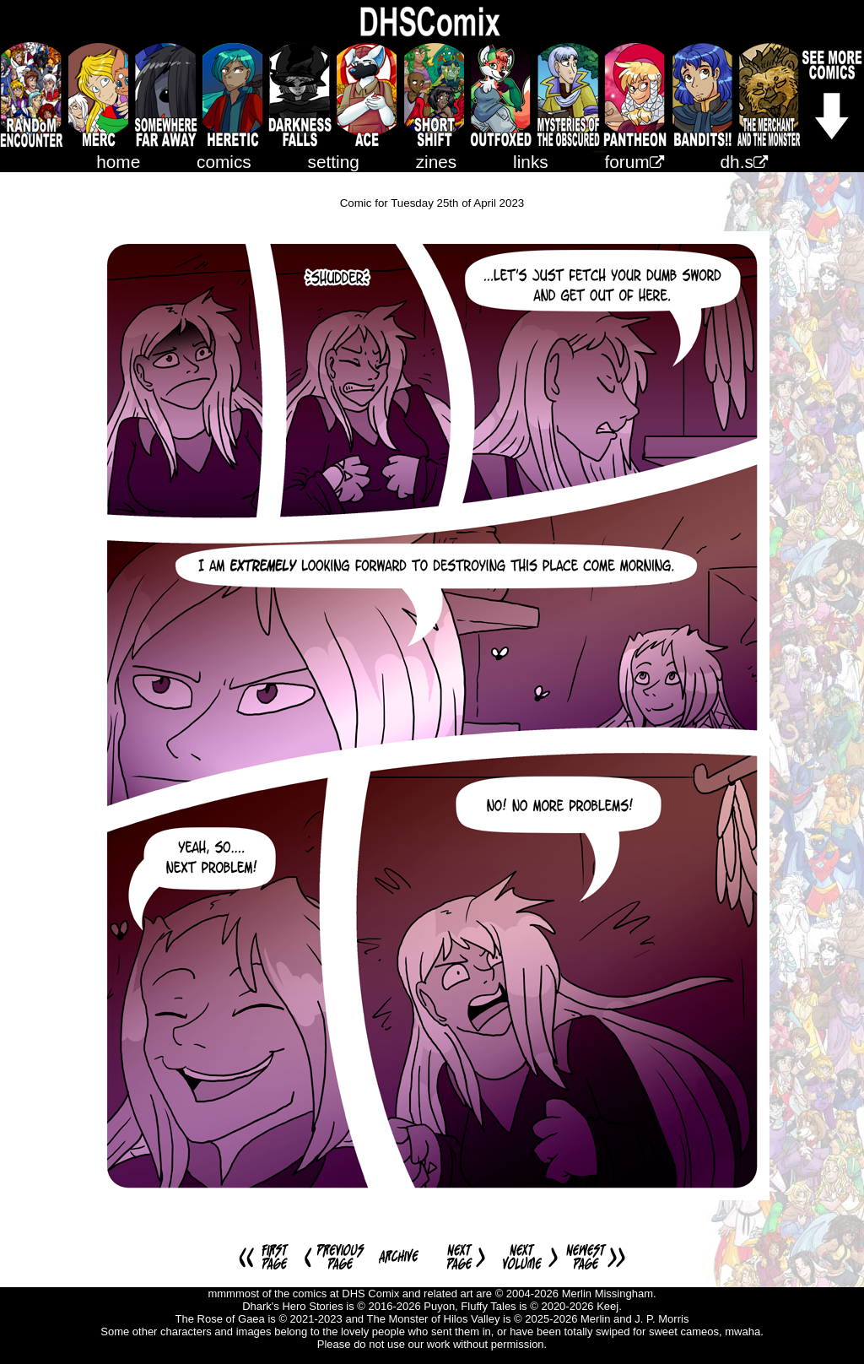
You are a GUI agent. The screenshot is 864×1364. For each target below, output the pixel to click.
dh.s (744, 161)
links (530, 161)
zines (436, 161)
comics (224, 161)
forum (634, 161)
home (118, 161)
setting (333, 161)
